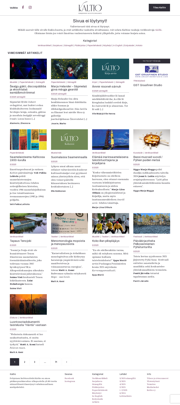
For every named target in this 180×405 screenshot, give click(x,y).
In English (117, 45)
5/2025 (13, 164)
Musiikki (13, 82)
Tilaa (159, 7)
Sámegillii (68, 45)
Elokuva (13, 318)
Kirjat (94, 82)
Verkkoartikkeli (44, 45)
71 (58, 362)
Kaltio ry (151, 390)
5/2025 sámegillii (17, 97)
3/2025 (122, 387)
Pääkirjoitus (80, 45)
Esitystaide (129, 45)
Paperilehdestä (94, 45)
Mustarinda (56, 153)
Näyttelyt (107, 45)
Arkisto (139, 45)
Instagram (70, 381)
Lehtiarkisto (126, 396)
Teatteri (54, 236)
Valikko (14, 8)
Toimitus (151, 384)
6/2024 (122, 393)
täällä (158, 29)
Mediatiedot (153, 387)
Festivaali (137, 236)
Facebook (69, 378)
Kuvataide (138, 153)
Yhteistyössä (139, 81)
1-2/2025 (123, 390)
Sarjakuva (57, 45)
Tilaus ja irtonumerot (157, 378)
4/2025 (122, 384)
